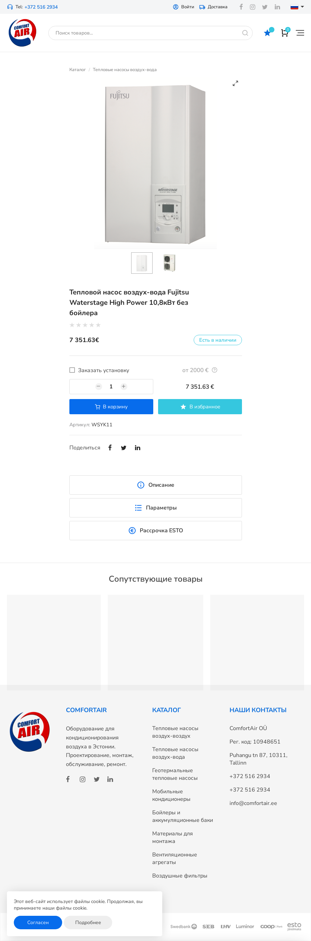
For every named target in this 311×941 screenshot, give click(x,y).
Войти (183, 7)
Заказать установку (103, 370)
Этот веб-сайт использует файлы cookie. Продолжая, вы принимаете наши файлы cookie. (78, 905)
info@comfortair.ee (253, 803)
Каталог (77, 70)
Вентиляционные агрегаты (174, 858)
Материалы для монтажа (172, 837)
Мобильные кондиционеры (171, 795)
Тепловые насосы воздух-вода (125, 70)
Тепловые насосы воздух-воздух (175, 732)
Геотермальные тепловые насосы (175, 774)
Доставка (213, 7)
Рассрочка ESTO (155, 530)
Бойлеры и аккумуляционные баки (182, 816)
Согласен (38, 922)
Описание (155, 485)
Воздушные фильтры (179, 876)
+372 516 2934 (41, 7)
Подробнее (88, 922)
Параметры (155, 508)
